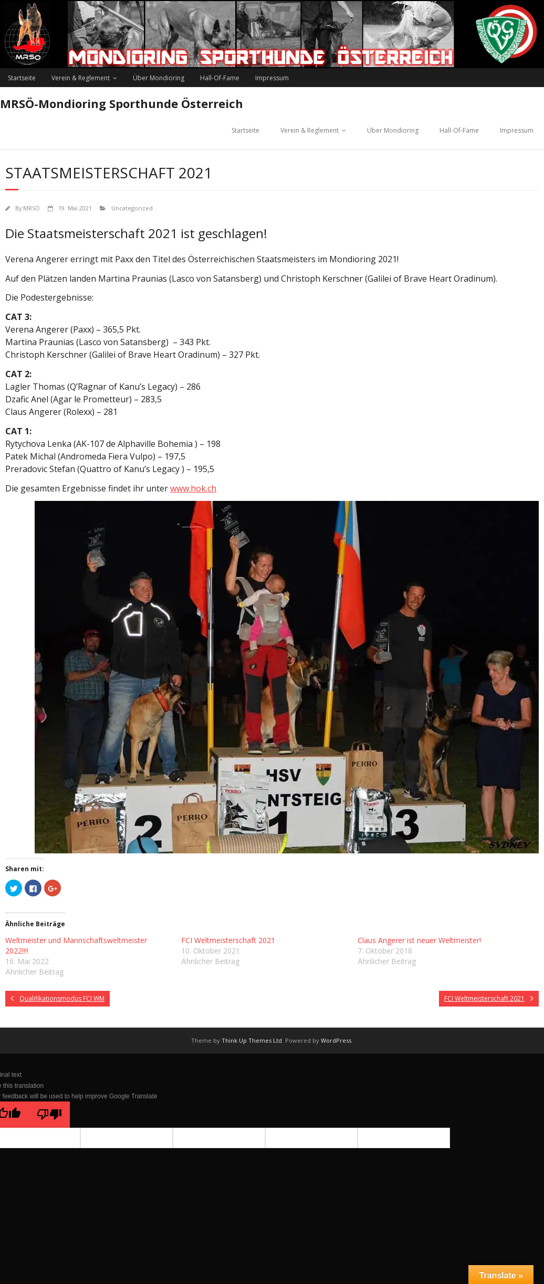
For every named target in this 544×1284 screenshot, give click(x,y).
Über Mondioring (158, 77)
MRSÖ (31, 208)
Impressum (272, 77)
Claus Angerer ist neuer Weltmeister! (419, 940)
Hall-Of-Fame (219, 77)
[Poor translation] (49, 1114)
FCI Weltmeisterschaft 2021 (228, 940)
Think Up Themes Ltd (252, 1040)
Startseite (22, 77)
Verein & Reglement (80, 77)
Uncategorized (132, 208)
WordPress (336, 1040)
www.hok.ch (193, 488)
